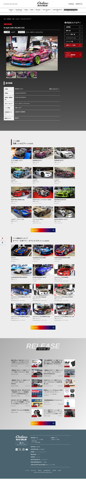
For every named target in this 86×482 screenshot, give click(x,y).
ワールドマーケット (48, 388)
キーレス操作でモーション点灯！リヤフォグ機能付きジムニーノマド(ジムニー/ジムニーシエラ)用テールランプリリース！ (53, 414)
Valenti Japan (14, 368)
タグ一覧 (27, 473)
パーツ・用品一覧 (70, 34)
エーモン (46, 368)
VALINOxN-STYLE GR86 (39, 258)
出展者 (59, 473)
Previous (9, 53)
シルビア (17, 18)
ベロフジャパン (47, 406)
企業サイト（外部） (71, 45)
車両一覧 (68, 30)
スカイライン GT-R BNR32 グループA (21, 298)
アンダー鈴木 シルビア (17, 160)
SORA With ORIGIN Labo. (18, 199)
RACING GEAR (14, 376)
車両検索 (9, 18)
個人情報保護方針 (47, 473)
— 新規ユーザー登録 (55, 442)
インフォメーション (71, 38)
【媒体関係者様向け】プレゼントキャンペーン (53, 403)
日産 (13, 18)
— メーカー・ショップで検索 (37, 442)
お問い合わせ (33, 473)
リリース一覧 (69, 41)
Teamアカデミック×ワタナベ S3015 (42, 199)
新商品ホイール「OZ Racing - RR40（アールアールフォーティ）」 (53, 393)
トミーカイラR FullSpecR (39, 298)
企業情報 (68, 27)
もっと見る (36, 231)
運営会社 (40, 473)
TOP (5, 18)
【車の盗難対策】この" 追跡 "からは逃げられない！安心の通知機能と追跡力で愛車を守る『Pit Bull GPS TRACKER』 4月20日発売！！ (53, 364)
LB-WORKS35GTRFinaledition (19, 278)
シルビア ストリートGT (17, 219)
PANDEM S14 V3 (58, 160)
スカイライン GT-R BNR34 (61, 278)
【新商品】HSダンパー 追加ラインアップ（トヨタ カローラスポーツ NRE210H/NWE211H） (53, 374)
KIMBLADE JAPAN (15, 398)
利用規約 (54, 473)
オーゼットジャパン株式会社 (50, 396)
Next (55, 53)
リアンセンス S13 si (38, 219)
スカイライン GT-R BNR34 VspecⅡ (20, 317)
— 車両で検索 (34, 444)
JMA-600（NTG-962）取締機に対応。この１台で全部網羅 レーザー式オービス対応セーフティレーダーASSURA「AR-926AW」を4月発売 (20, 404)
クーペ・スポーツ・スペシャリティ (34, 32)
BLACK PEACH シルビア (61, 219)
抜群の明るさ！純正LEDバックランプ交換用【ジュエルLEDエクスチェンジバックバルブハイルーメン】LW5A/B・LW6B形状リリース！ (20, 364)
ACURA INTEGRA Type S (39, 278)
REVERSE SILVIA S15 (60, 199)
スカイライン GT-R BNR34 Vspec (41, 317)
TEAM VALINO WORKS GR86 (62, 258)
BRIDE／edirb (14, 414)
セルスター (13, 408)
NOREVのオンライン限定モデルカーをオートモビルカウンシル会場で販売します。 (53, 384)
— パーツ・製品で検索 (35, 445)
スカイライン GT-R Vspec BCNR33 (63, 298)
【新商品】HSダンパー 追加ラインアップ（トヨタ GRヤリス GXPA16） (20, 384)
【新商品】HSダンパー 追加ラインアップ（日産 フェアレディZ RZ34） (20, 373)
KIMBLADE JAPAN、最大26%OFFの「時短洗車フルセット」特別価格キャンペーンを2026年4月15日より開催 (20, 394)
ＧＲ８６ (13, 258)
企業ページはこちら (53, 88)
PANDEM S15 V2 (37, 160)
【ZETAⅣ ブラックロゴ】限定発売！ (20, 412)
